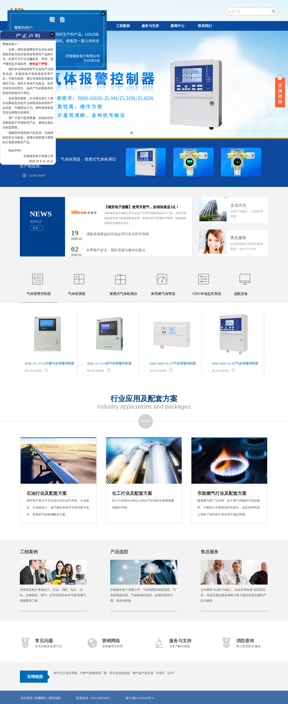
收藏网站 (40, 698)
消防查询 (245, 640)
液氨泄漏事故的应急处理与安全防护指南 (117, 234)
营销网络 (111, 640)
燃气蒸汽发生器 (143, 673)
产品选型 (119, 551)
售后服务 (209, 551)
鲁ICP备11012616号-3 (139, 698)
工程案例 (29, 551)
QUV (170, 673)
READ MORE (36, 370)
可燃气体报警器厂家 (93, 673)
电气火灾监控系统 (65, 673)
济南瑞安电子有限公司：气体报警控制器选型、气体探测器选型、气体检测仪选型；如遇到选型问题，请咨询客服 (143, 595)
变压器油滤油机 (119, 673)
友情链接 (35, 677)
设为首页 (27, 698)
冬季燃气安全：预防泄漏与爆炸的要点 (115, 250)
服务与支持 (180, 640)
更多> (36, 228)
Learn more (33, 175)
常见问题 (44, 640)
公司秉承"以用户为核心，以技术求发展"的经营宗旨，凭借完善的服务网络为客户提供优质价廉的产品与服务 (233, 595)
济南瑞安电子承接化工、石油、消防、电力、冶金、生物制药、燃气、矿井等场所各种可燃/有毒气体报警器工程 (53, 595)
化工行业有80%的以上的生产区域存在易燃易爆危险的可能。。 (144, 499)
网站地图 (55, 698)
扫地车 (160, 673)
